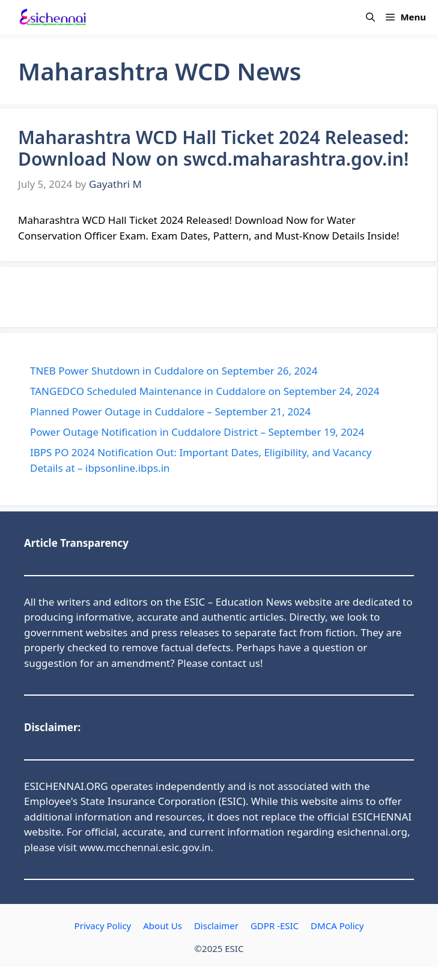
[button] (370, 17)
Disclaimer (216, 926)
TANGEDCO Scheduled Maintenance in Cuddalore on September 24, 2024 (204, 391)
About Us (162, 926)
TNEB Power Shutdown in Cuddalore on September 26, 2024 (173, 371)
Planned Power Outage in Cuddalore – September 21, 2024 (170, 411)
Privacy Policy (103, 926)
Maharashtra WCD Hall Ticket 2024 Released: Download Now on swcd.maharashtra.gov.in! (213, 148)
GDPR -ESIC (275, 926)
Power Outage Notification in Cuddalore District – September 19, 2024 (197, 432)
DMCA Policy (337, 926)
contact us (235, 663)
